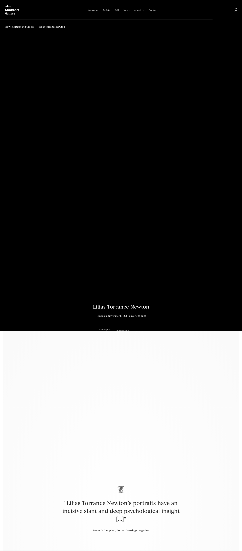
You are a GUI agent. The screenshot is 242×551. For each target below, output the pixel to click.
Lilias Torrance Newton (121, 308)
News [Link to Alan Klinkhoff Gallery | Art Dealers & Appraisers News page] (126, 10)
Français (232, 19)
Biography (105, 331)
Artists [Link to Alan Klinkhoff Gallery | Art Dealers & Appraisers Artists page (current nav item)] (106, 10)
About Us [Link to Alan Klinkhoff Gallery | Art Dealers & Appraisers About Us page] (139, 10)
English (222, 19)
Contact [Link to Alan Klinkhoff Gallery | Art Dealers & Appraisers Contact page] (153, 10)
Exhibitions (122, 333)
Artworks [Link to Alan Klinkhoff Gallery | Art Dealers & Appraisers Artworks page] (93, 10)
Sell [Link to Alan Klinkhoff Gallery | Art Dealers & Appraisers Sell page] (117, 10)
